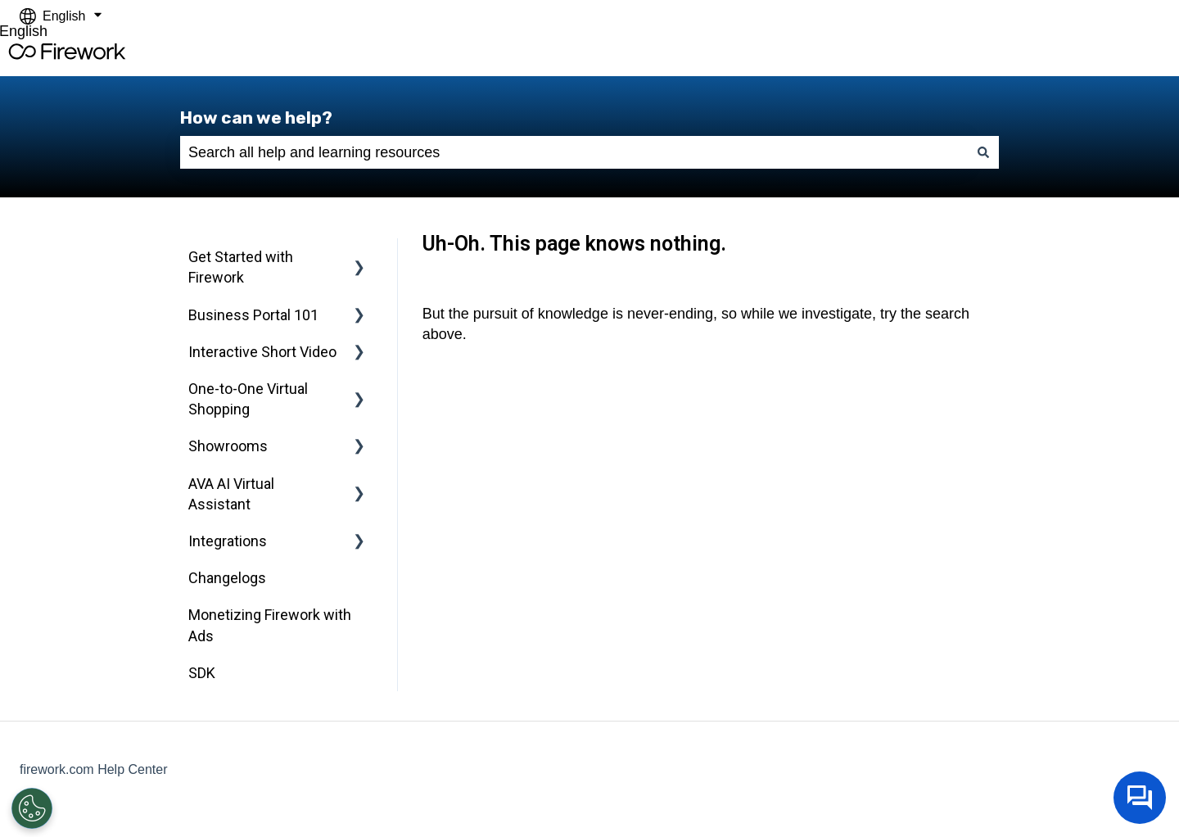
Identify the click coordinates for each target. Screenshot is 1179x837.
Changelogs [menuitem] (227, 577)
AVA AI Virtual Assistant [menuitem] (231, 494)
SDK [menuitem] (201, 672)
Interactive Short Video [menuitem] (262, 351)
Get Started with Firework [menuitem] (240, 267)
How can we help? (256, 117)
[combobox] (574, 153)
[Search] (983, 153)
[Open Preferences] (31, 808)
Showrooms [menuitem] (228, 446)
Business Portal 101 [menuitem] (253, 314)
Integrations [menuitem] (227, 541)
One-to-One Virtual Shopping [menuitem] (248, 399)
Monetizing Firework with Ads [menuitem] (269, 625)
